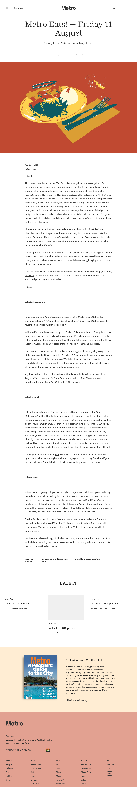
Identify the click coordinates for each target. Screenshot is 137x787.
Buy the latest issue (76, 699)
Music (58, 776)
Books (59, 768)
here (44, 561)
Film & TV (60, 780)
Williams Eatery (33, 332)
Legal (108, 768)
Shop (109, 773)
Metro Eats (30, 169)
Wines (83, 784)
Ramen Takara (85, 507)
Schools (9, 768)
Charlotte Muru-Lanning (17, 608)
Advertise (110, 764)
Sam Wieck (55, 633)
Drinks (34, 780)
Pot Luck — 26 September (62, 628)
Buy (18, 8)
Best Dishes (86, 768)
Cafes (33, 772)
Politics (9, 776)
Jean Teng (55, 55)
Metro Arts (60, 784)
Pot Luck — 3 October (17, 603)
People (9, 764)
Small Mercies (61, 542)
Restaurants (36, 764)
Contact (109, 760)
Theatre (59, 772)
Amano (33, 241)
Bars (33, 776)
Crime (8, 780)
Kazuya (94, 496)
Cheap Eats (36, 768)
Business (10, 772)
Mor (57, 454)
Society (9, 760)
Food (33, 760)
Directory (117, 7)
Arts (58, 760)
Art (57, 764)
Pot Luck (35, 784)
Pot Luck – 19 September (105, 603)
